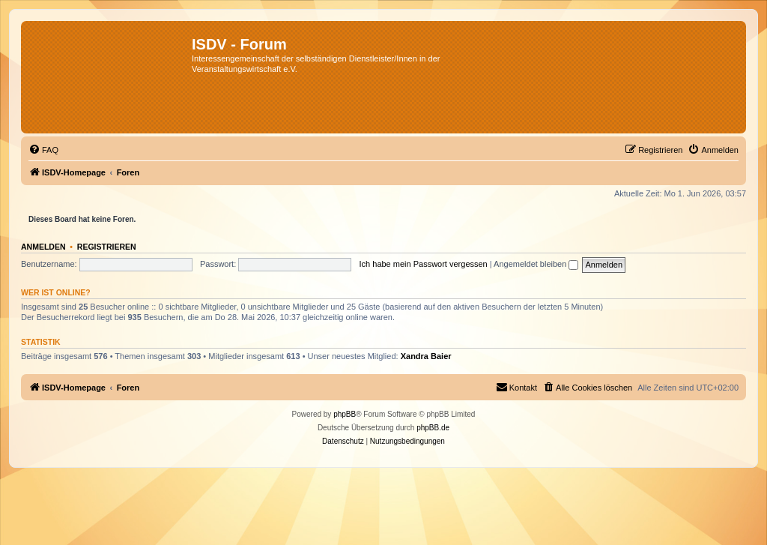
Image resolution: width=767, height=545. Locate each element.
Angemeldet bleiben (536, 263)
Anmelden (43, 246)
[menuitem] (43, 150)
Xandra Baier (426, 356)
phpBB (344, 414)
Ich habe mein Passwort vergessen (424, 263)
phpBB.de (432, 428)
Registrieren (106, 246)
